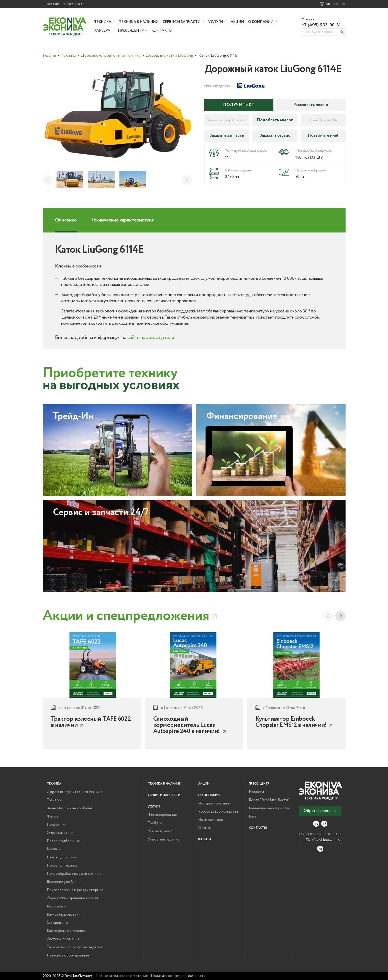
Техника (102, 22)
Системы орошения (63, 939)
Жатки (52, 816)
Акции (237, 22)
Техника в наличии (139, 22)
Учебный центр (160, 831)
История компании (214, 803)
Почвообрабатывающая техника (74, 873)
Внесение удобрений (65, 881)
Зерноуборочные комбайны (70, 808)
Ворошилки (56, 906)
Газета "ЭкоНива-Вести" (269, 800)
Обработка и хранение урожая (72, 898)
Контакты (161, 31)
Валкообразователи (64, 914)
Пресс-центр (131, 31)
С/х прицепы (57, 922)
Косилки (54, 849)
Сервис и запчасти (182, 22)
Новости (256, 792)
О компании (260, 22)
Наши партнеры (211, 819)
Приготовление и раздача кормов (75, 890)
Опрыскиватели (60, 832)
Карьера (102, 31)
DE (344, 4)
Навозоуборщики (61, 857)
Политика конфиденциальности (178, 976)
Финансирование (162, 815)
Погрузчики (56, 824)
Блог (253, 816)
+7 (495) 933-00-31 (321, 25)
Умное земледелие (164, 839)
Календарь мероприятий (269, 808)
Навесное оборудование (68, 955)
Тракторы (55, 800)
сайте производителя (150, 337)
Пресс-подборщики (63, 841)
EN (336, 4)
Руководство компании (218, 811)
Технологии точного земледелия (74, 947)
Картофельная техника (66, 931)
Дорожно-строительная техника (74, 792)
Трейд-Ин (156, 823)
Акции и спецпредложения (126, 616)
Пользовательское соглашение (122, 976)
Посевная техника (62, 865)
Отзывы (205, 828)
